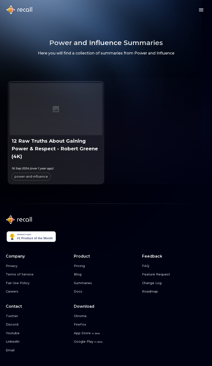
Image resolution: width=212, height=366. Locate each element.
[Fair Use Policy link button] (38, 283)
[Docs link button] (106, 291)
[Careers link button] (38, 291)
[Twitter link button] (38, 316)
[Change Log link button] (174, 283)
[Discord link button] (38, 324)
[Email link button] (38, 350)
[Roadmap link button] (174, 291)
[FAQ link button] (174, 266)
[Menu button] (201, 10)
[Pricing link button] (106, 266)
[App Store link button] (106, 333)
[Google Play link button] (106, 341)
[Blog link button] (106, 274)
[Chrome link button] (106, 316)
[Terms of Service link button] (38, 274)
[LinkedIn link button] (38, 341)
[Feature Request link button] (174, 274)
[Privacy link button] (38, 266)
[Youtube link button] (38, 333)
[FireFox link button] (106, 324)
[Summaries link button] (106, 283)
